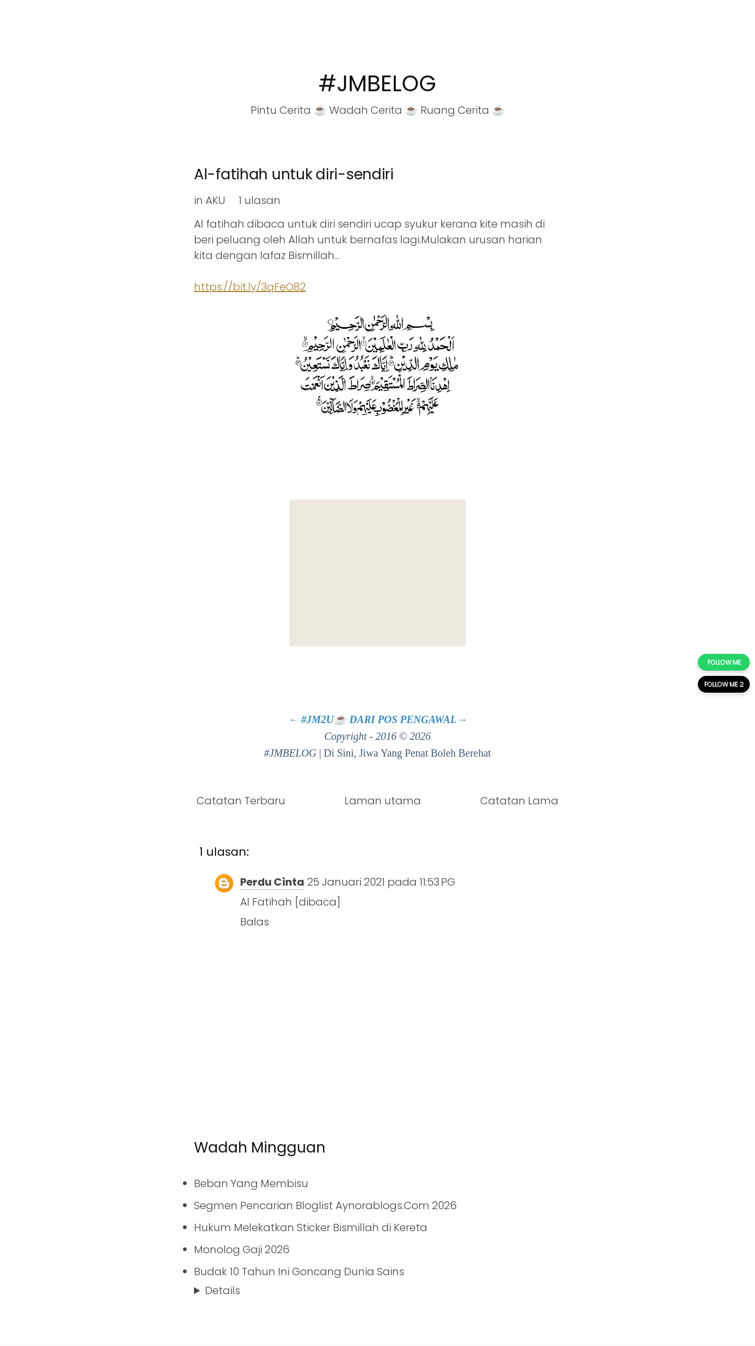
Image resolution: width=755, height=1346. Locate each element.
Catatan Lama (519, 800)
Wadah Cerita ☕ (373, 110)
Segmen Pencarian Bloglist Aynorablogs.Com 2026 (325, 1205)
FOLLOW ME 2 (723, 684)
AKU (215, 200)
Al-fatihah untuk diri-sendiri (294, 174)
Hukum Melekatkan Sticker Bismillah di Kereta (310, 1227)
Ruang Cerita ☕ (462, 110)
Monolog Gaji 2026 (241, 1249)
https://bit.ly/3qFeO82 (250, 286)
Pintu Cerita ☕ (289, 110)
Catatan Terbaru (241, 800)
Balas (254, 921)
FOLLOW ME (724, 662)
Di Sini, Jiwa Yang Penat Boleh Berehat (407, 753)
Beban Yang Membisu (251, 1183)
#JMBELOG (377, 83)
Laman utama (382, 800)
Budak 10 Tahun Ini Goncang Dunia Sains (299, 1271)
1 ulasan (260, 200)
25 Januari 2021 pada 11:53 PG (381, 882)
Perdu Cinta (272, 882)
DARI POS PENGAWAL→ (408, 719)
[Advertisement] (377, 573)
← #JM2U (310, 719)
